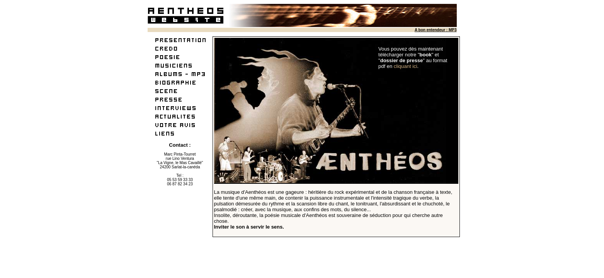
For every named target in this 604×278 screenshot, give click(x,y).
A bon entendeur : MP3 (436, 30)
